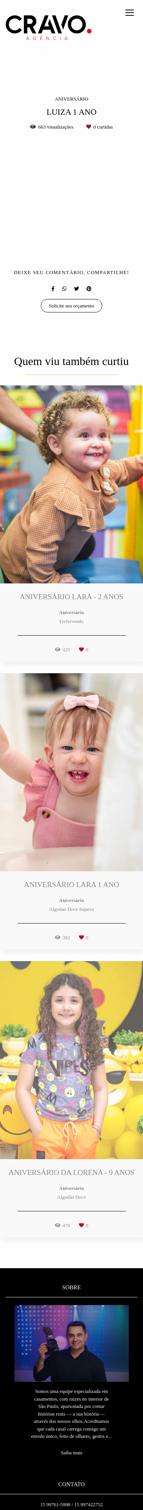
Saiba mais (71, 1452)
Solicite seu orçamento (71, 306)
